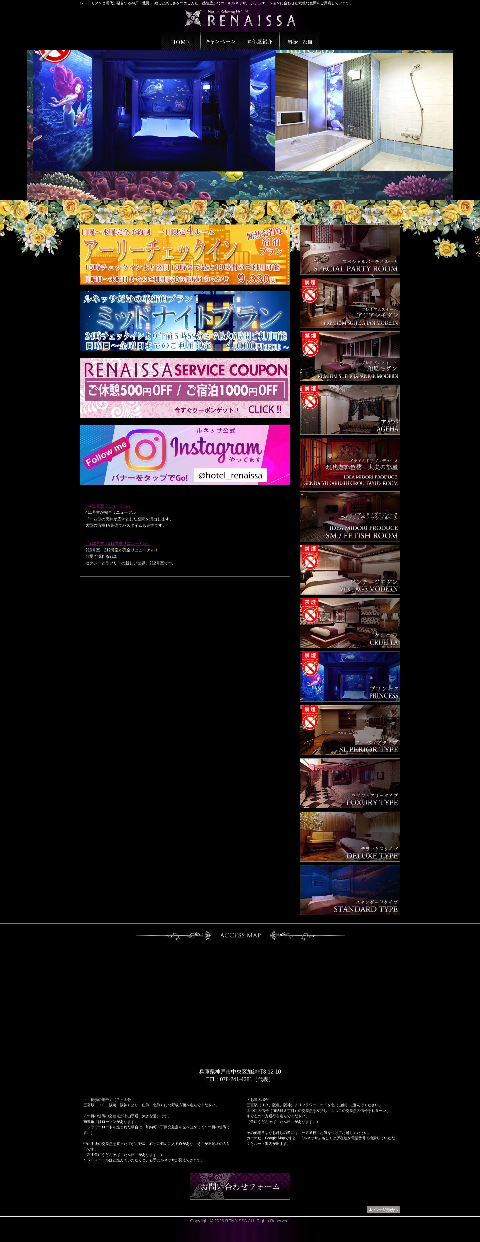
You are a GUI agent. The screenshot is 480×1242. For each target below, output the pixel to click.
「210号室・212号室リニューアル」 (118, 543)
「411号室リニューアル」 (108, 506)
